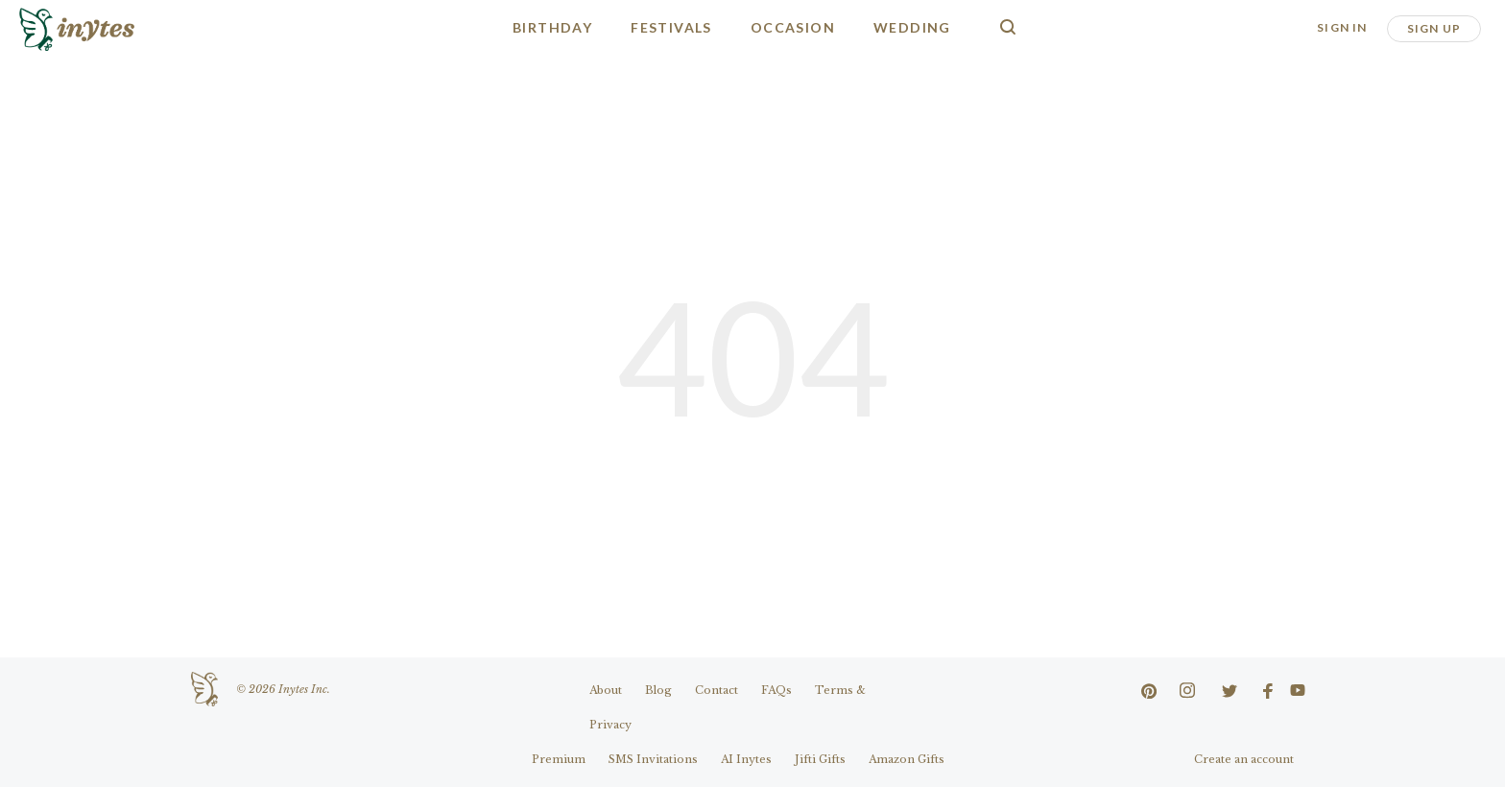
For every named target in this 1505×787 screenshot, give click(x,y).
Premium (558, 759)
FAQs (776, 690)
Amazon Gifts (906, 759)
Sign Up (1434, 28)
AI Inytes (746, 759)
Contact (716, 690)
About (605, 690)
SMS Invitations (653, 759)
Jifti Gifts (820, 759)
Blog (658, 690)
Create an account (1244, 759)
